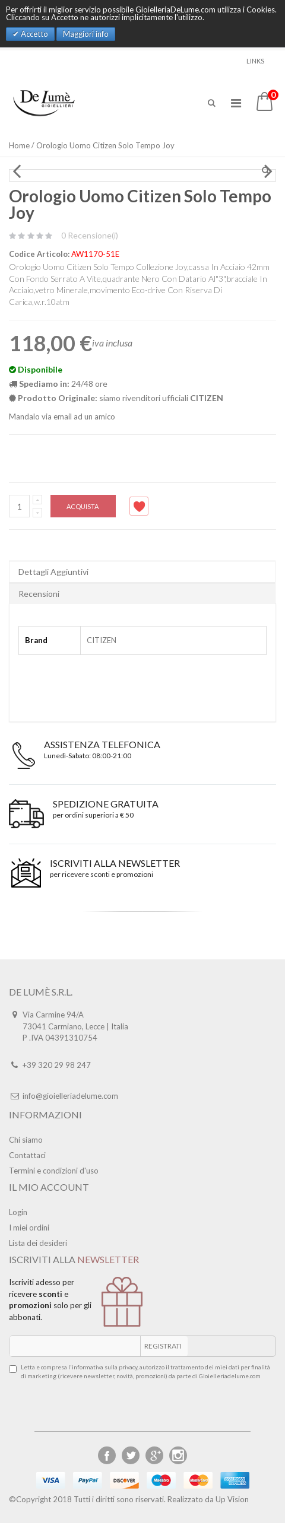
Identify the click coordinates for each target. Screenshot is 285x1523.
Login (18, 1212)
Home (19, 145)
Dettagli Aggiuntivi (53, 572)
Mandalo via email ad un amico (62, 416)
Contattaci (27, 1155)
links (255, 61)
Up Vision (232, 1499)
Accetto (33, 34)
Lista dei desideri (38, 1243)
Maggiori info (86, 34)
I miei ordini (29, 1227)
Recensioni (38, 594)
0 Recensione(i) (89, 235)
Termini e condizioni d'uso (54, 1170)
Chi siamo (26, 1139)
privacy (128, 1367)
